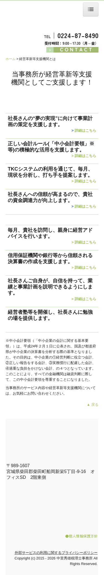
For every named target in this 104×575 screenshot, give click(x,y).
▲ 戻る (92, 404)
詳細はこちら (85, 130)
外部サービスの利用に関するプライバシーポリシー (56, 553)
